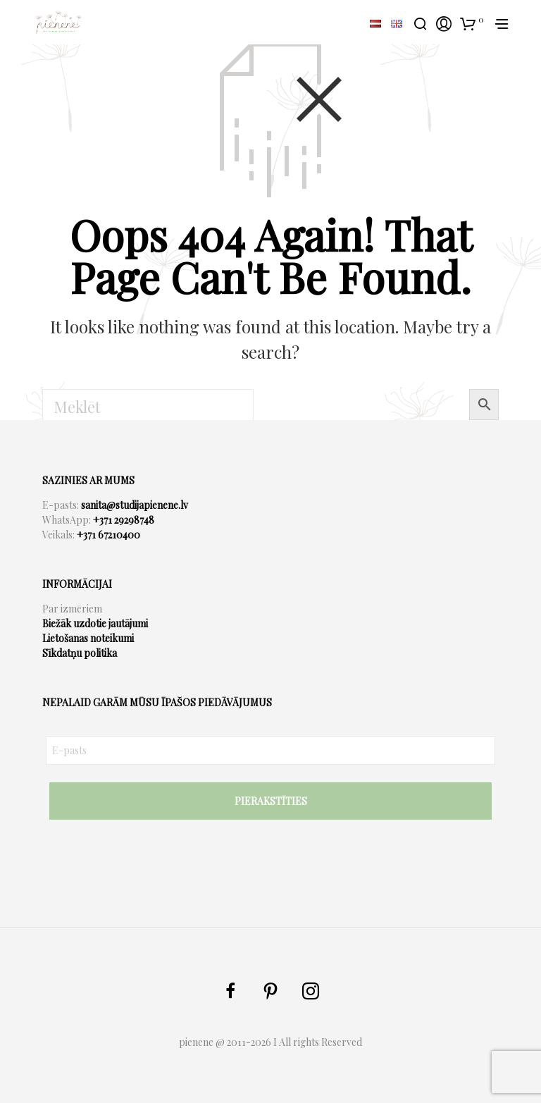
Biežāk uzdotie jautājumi (95, 623)
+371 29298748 (123, 519)
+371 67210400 (108, 534)
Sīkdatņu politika (79, 653)
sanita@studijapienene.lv (134, 505)
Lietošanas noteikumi (88, 638)
